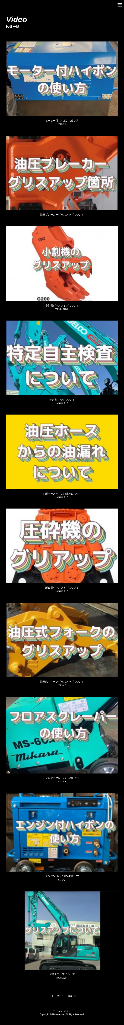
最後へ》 (72, 996)
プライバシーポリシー (62, 1011)
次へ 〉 (60, 996)
